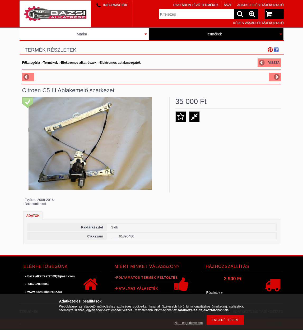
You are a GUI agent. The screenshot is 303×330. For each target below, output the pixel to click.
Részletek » (214, 293)
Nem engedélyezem (189, 323)
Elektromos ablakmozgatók (120, 63)
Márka (82, 34)
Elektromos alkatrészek (78, 63)
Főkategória (31, 63)
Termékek (214, 34)
